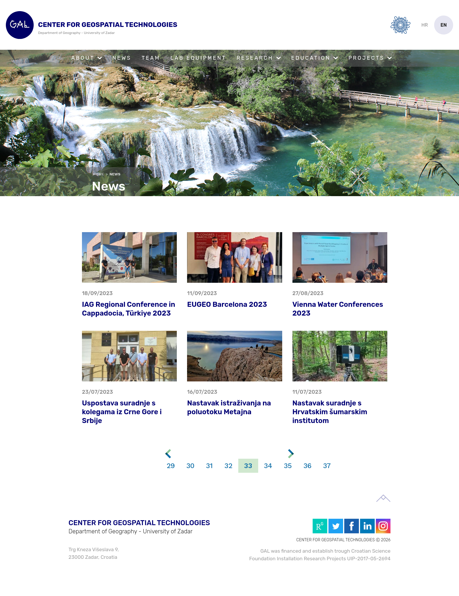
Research (255, 58)
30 (190, 466)
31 (209, 466)
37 (327, 466)
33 (248, 466)
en (444, 25)
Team (151, 58)
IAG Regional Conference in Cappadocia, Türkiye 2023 (128, 308)
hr (425, 25)
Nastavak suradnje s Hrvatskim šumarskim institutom (329, 412)
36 (307, 466)
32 (228, 466)
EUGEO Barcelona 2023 (227, 304)
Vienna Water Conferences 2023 (337, 308)
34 (268, 466)
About (83, 58)
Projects (366, 58)
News (121, 58)
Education (311, 58)
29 (171, 466)
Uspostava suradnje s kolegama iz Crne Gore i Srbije (122, 412)
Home (98, 174)
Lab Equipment (198, 58)
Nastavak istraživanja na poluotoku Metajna (229, 407)
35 (288, 466)
